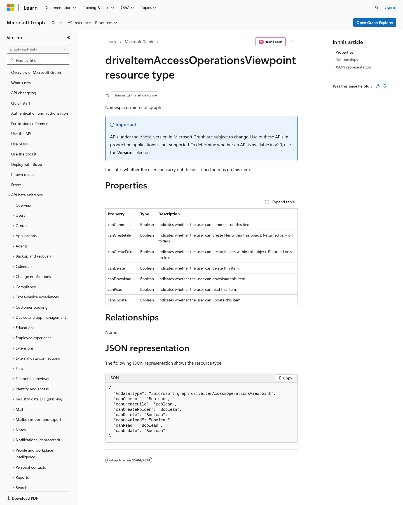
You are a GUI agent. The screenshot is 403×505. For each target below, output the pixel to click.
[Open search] (376, 8)
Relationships (347, 59)
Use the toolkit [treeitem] (23, 154)
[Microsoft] (10, 7)
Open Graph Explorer (375, 22)
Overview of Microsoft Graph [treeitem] (36, 72)
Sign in (390, 7)
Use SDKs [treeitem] (19, 144)
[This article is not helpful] (384, 86)
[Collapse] (68, 37)
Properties (344, 52)
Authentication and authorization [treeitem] (39, 113)
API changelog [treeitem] (23, 92)
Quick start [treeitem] (20, 103)
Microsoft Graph (139, 41)
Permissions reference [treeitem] (29, 123)
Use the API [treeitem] (21, 133)
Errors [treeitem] (16, 184)
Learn (111, 41)
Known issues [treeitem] (22, 174)
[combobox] (38, 49)
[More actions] (293, 41)
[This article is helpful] (377, 86)
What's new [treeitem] (21, 82)
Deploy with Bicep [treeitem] (26, 164)
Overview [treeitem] (24, 205)
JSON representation (353, 67)
